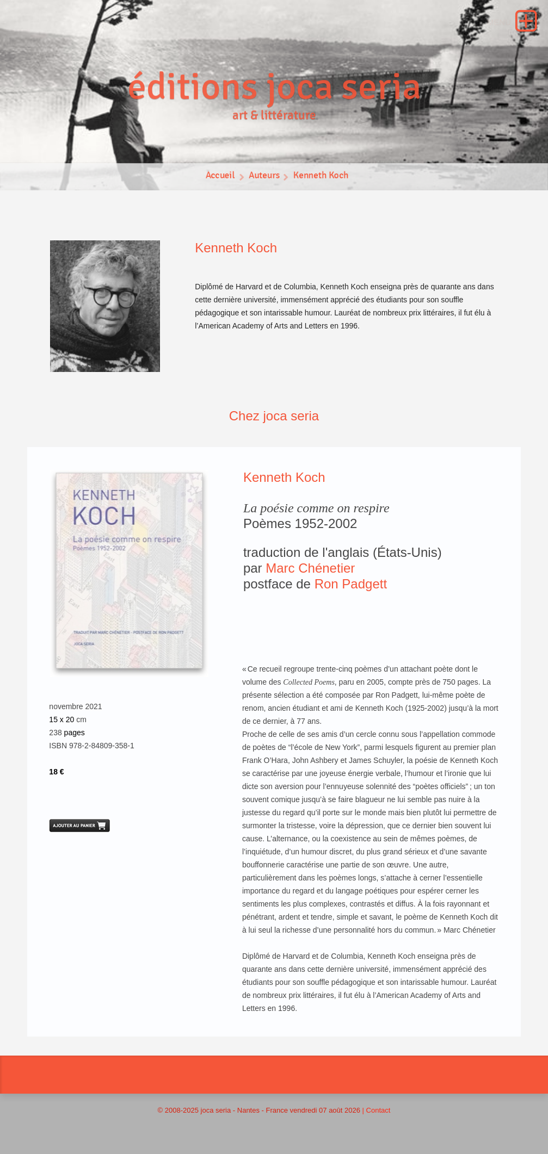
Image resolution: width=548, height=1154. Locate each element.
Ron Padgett (351, 583)
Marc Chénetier (310, 568)
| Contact (376, 1110)
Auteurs (264, 176)
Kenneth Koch (321, 176)
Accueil (220, 176)
